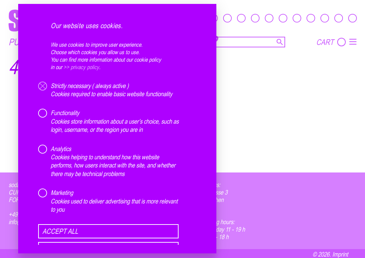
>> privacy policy (81, 67)
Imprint (340, 254)
